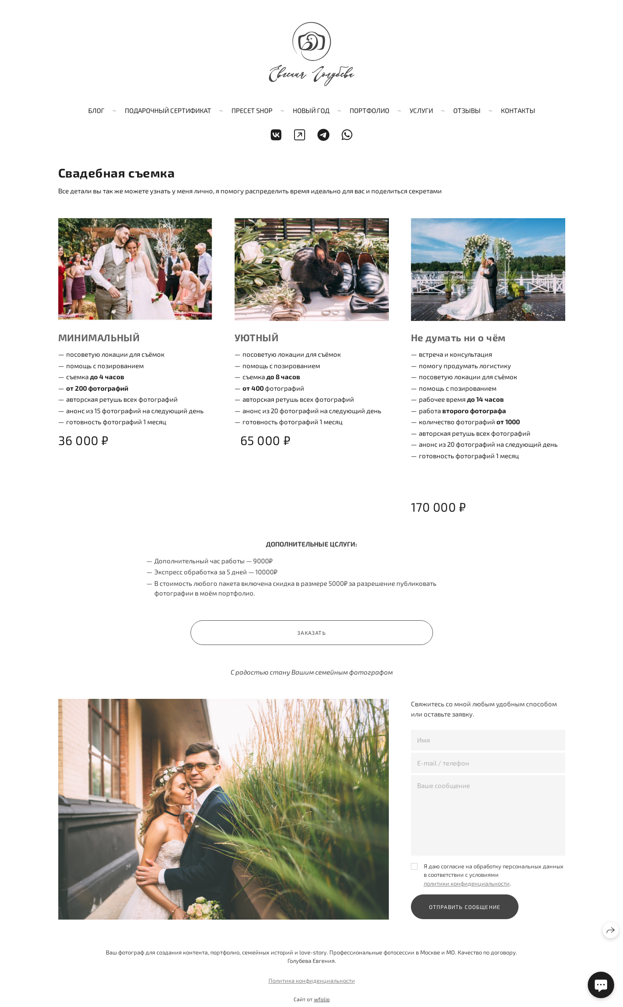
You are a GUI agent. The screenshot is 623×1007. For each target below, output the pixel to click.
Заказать (311, 637)
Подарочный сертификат (168, 110)
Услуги (421, 110)
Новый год (311, 110)
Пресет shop (251, 110)
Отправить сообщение (465, 911)
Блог (96, 110)
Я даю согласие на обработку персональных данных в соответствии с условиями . (493, 879)
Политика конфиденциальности (312, 984)
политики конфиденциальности (467, 887)
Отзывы (467, 110)
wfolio (322, 1003)
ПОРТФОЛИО (369, 110)
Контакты (518, 110)
